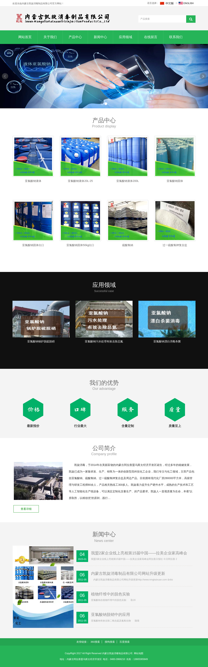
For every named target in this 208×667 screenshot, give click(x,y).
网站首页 (25, 37)
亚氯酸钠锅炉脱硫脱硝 (41, 341)
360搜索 (95, 641)
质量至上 (175, 426)
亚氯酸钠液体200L (127, 180)
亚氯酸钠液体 (33, 180)
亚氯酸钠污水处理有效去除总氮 (104, 341)
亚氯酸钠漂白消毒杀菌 (167, 341)
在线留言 (150, 37)
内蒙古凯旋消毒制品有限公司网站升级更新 (128, 573)
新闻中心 (100, 37)
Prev (5, 76)
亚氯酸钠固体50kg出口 (80, 245)
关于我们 (50, 37)
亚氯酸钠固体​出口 (33, 245)
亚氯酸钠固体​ (175, 180)
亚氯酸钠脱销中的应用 (110, 614)
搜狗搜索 (110, 641)
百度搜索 (124, 641)
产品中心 (75, 37)
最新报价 (33, 426)
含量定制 (127, 426)
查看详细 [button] (26, 508)
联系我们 (175, 37)
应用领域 (125, 37)
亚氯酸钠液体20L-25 (80, 180)
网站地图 (138, 653)
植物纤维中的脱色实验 (110, 594)
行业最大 (80, 426)
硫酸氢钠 (127, 245)
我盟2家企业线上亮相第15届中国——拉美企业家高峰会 (139, 553)
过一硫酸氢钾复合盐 (175, 245)
